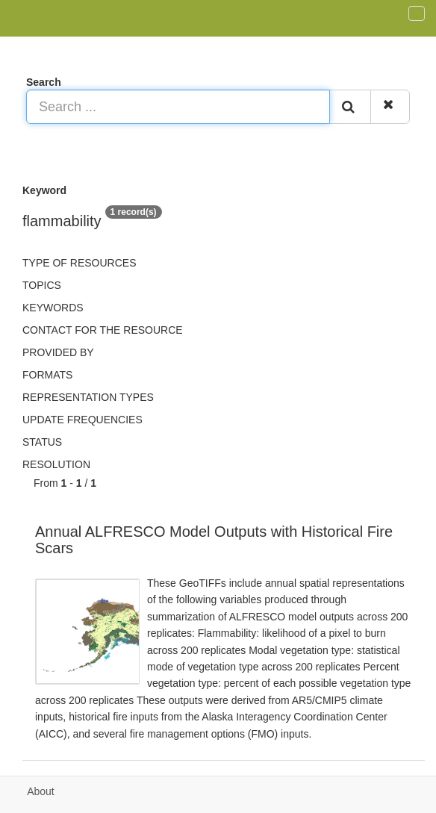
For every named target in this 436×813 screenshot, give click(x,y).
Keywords (53, 308)
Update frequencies (82, 420)
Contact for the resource (102, 330)
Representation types (88, 397)
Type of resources (79, 263)
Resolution (56, 464)
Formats (47, 375)
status (42, 442)
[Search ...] (178, 107)
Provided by (58, 352)
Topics (41, 285)
